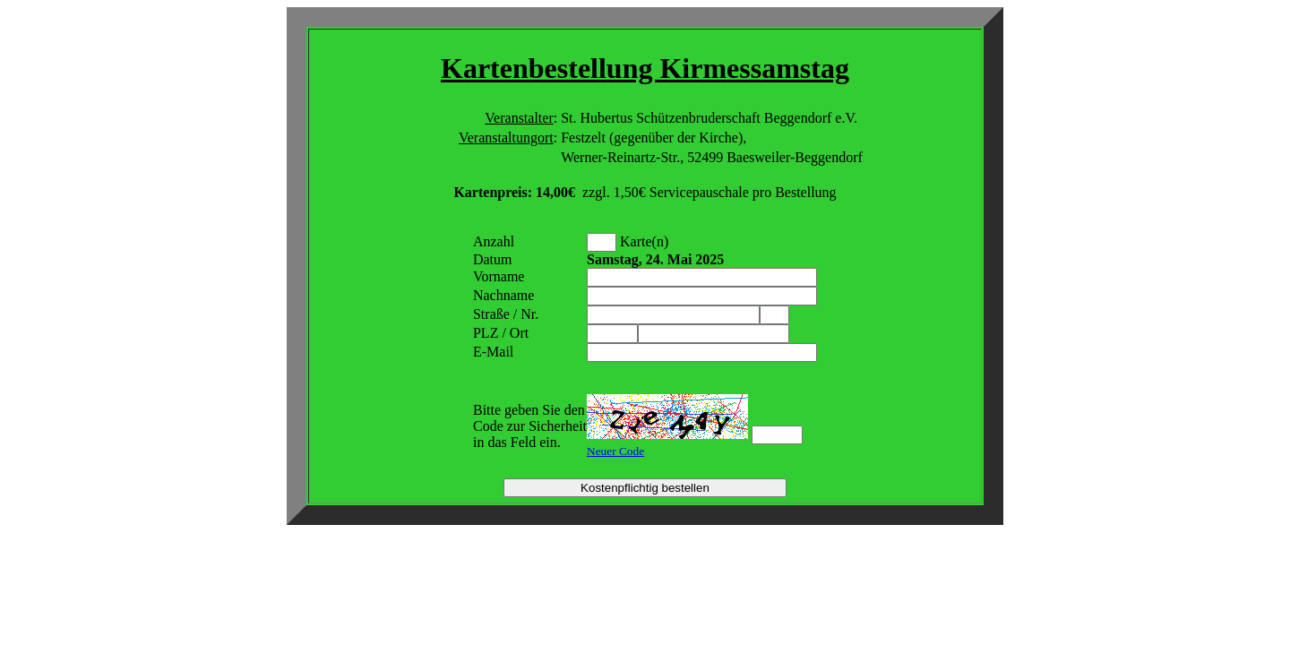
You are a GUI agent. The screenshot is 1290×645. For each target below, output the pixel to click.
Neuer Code (615, 451)
